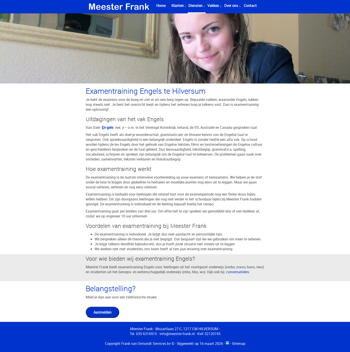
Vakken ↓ (214, 5)
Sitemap (238, 343)
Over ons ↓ (232, 5)
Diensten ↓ (196, 5)
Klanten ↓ (178, 5)
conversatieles (237, 271)
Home (161, 5)
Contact (250, 5)
